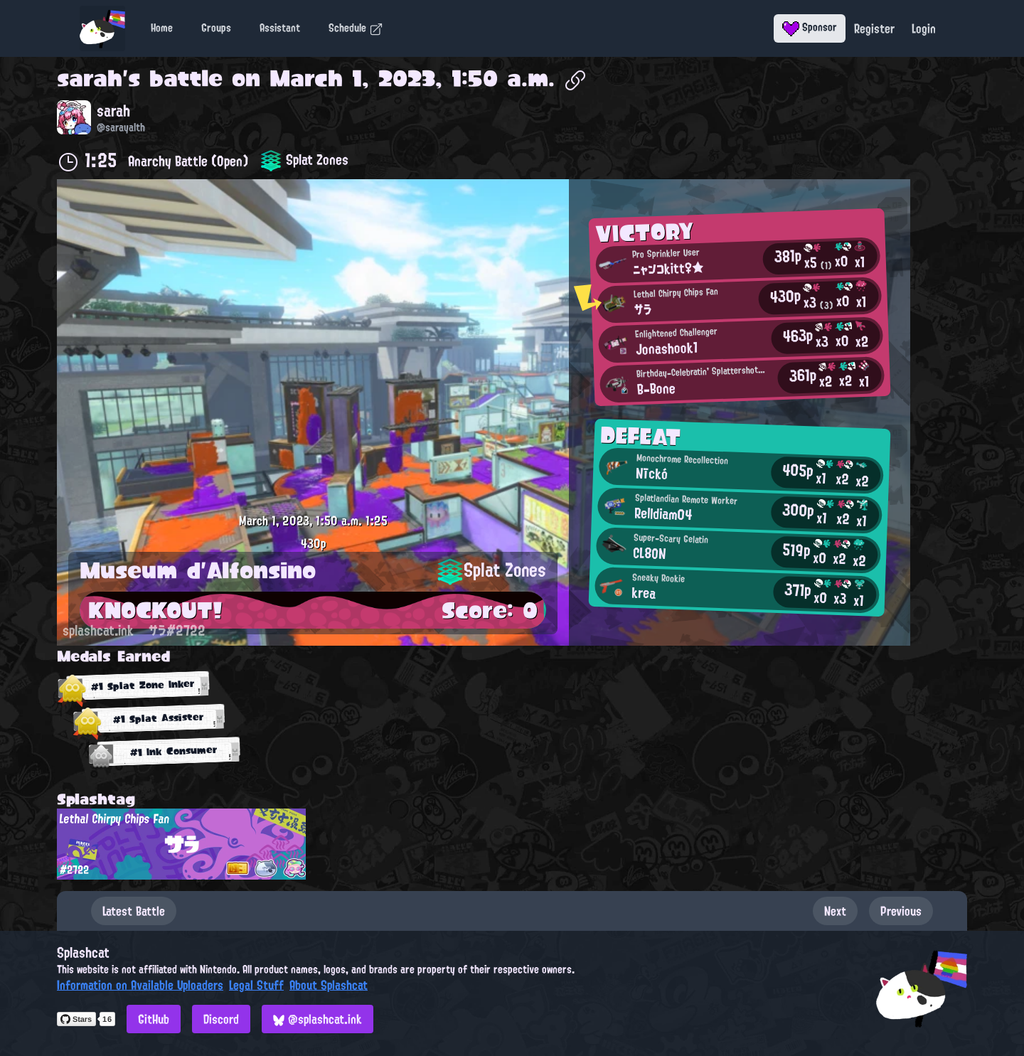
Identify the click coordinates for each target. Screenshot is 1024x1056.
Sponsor (809, 27)
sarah (89, 78)
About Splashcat (328, 984)
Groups (216, 28)
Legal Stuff (256, 984)
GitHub (153, 1019)
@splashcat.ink (317, 1019)
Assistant (280, 28)
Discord (221, 1019)
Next (835, 911)
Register (874, 28)
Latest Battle (133, 911)
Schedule (356, 28)
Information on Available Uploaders (140, 984)
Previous (901, 911)
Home (162, 28)
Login (924, 28)
